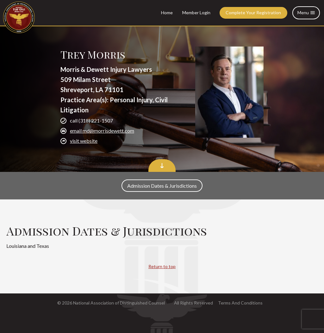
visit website (83, 141)
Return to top (162, 266)
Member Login (196, 12)
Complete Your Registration (253, 12)
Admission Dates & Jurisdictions (162, 186)
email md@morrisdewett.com (102, 131)
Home (167, 12)
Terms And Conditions (240, 302)
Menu (306, 13)
